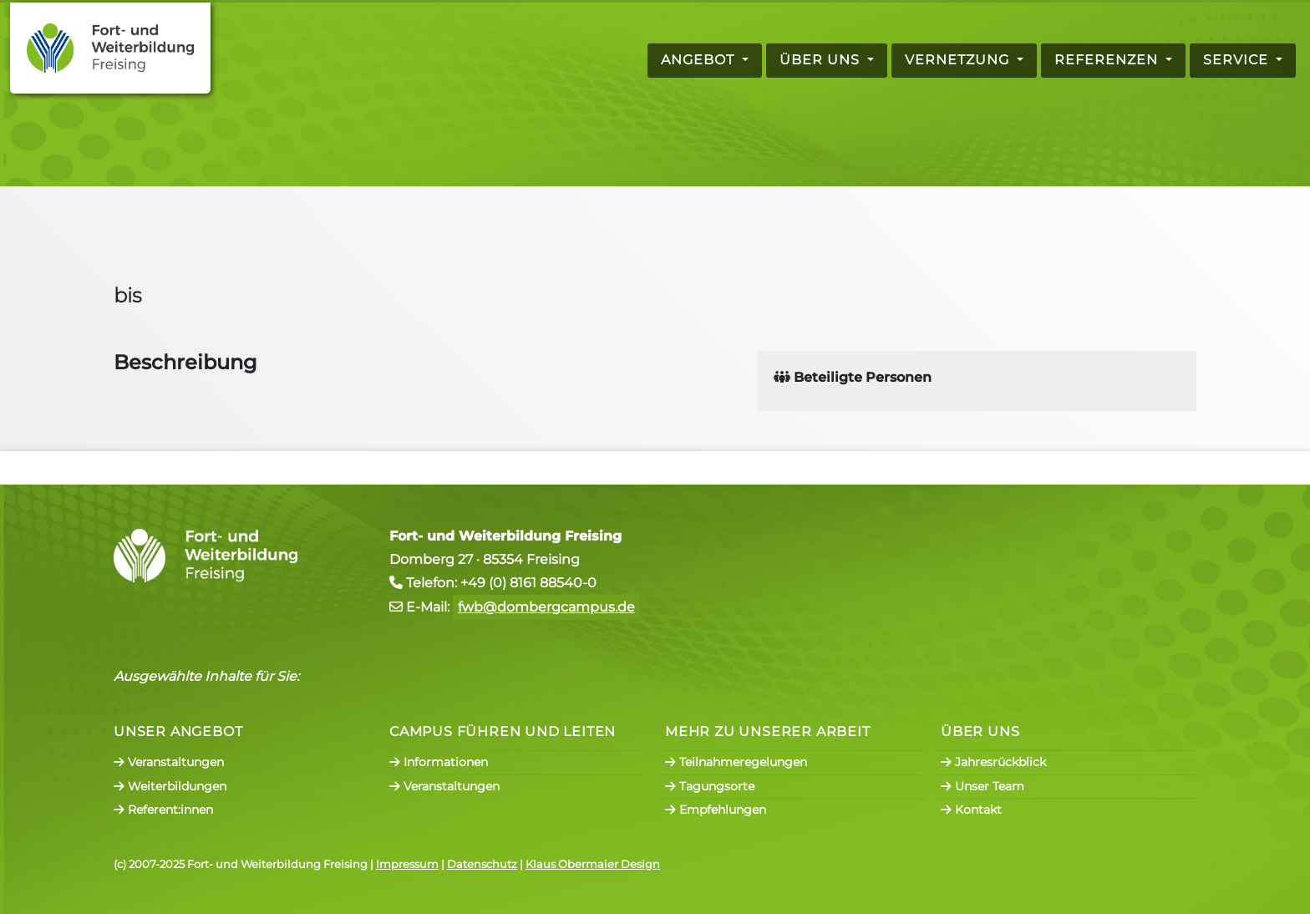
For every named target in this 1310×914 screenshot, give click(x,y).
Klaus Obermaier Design (593, 864)
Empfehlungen (715, 809)
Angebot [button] (700, 60)
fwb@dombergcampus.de (546, 607)
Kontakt (971, 809)
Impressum (407, 864)
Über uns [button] (821, 60)
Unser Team (982, 786)
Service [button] (1237, 60)
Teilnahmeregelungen (736, 761)
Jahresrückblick (993, 761)
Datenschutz (482, 864)
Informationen (438, 761)
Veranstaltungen (169, 761)
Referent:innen (163, 809)
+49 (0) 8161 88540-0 (528, 583)
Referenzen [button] (1108, 60)
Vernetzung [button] (959, 60)
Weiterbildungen (170, 786)
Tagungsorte (709, 786)
